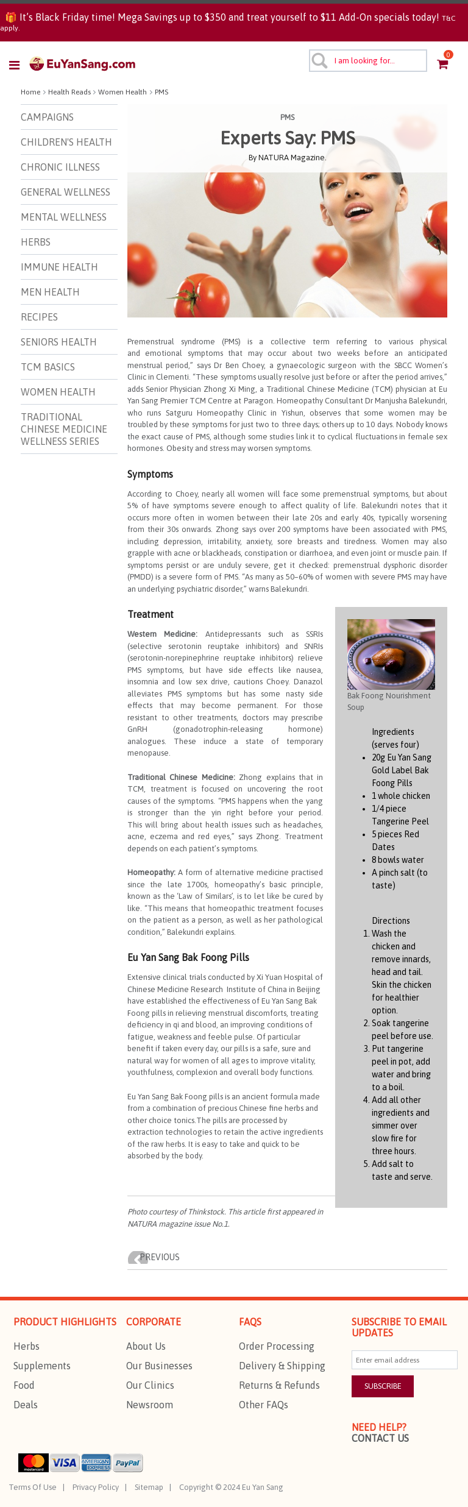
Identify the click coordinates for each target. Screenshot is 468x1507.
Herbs (26, 1346)
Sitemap (149, 1487)
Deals (25, 1404)
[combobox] (368, 60)
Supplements (42, 1365)
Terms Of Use (33, 1487)
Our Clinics (150, 1385)
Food (24, 1385)
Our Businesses (159, 1365)
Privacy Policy (96, 1487)
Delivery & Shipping (282, 1365)
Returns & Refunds (279, 1385)
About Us (146, 1346)
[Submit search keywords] (319, 60)
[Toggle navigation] (18, 65)
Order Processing (276, 1346)
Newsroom (149, 1404)
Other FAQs (263, 1404)
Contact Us (380, 1438)
